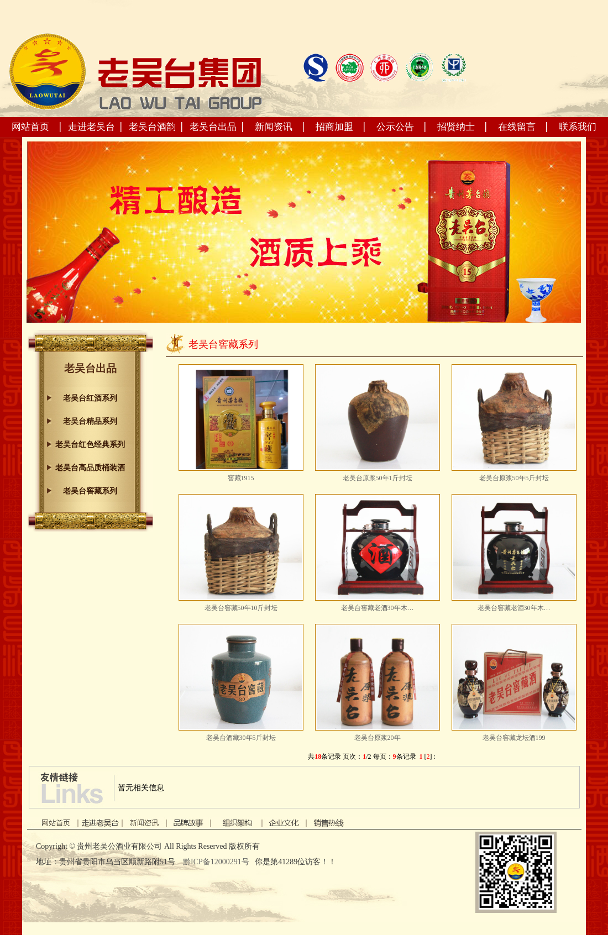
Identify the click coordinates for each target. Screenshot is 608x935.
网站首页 (30, 127)
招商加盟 (334, 127)
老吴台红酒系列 (90, 398)
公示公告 (395, 127)
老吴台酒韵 (152, 127)
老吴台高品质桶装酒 (90, 468)
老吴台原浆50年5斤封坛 (514, 478)
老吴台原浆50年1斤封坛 (377, 478)
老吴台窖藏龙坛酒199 (514, 738)
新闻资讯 (273, 127)
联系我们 (577, 127)
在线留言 (517, 127)
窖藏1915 (241, 478)
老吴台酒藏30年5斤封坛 (241, 738)
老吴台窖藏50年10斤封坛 (241, 608)
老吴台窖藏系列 (90, 491)
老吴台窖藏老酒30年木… (377, 608)
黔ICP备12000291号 (217, 862)
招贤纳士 (456, 127)
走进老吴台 (91, 127)
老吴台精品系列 (90, 421)
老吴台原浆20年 (377, 738)
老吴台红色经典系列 (90, 444)
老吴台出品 (213, 127)
